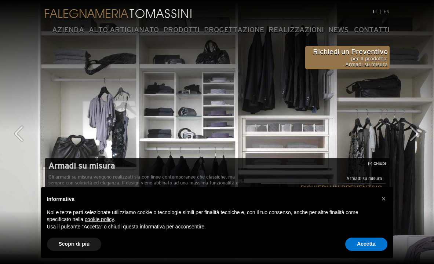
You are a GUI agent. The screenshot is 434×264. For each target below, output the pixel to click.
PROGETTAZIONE (234, 30)
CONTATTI (372, 30)
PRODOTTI (181, 30)
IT (375, 11)
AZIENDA (68, 30)
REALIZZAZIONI (296, 30)
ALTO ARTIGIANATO (124, 30)
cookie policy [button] (99, 219)
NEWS (338, 30)
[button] (384, 199)
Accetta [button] (366, 244)
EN (387, 11)
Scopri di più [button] (74, 244)
